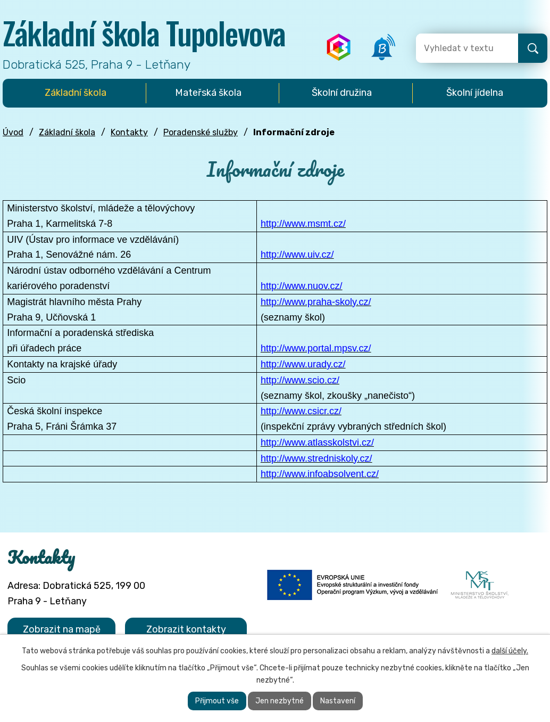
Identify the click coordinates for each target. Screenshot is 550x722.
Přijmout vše (217, 700)
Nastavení (337, 700)
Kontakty (129, 132)
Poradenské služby (200, 132)
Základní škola (67, 132)
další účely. (509, 650)
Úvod (13, 132)
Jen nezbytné (279, 700)
